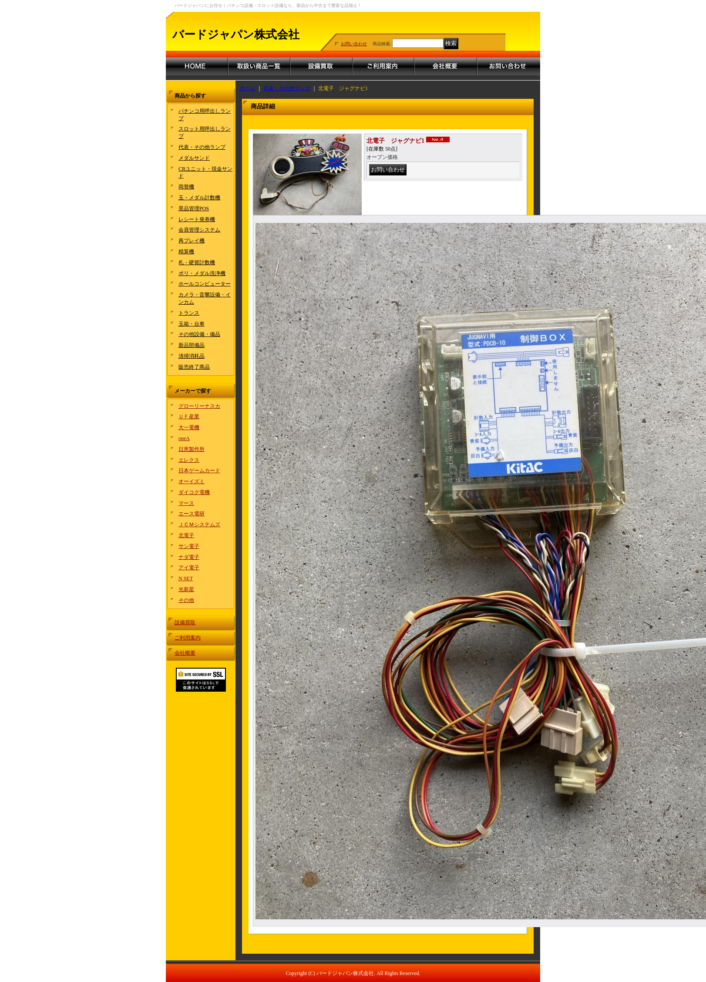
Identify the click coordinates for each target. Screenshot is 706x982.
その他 (186, 600)
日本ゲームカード (199, 470)
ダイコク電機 (194, 492)
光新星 (186, 589)
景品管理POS (193, 208)
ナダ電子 (188, 557)
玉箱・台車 (191, 324)
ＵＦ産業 (188, 417)
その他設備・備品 (199, 334)
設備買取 (185, 622)
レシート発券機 (196, 219)
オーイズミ (191, 481)
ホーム (248, 88)
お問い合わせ (354, 43)
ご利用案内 (188, 638)
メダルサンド (194, 158)
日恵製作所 (191, 449)
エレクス (188, 460)
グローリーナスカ (199, 406)
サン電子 (188, 546)
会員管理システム (199, 230)
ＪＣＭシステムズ (199, 524)
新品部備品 (191, 345)
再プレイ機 (191, 241)
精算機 (186, 252)
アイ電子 (188, 568)
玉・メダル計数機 (199, 198)
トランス (188, 313)
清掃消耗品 (191, 356)
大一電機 (188, 427)
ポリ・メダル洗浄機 (201, 273)
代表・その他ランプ (201, 147)
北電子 (186, 535)
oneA (184, 438)
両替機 (186, 187)
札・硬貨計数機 (196, 262)
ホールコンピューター (204, 284)
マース (186, 503)
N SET (185, 578)
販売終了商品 (194, 367)
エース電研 (191, 514)
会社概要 (185, 653)
